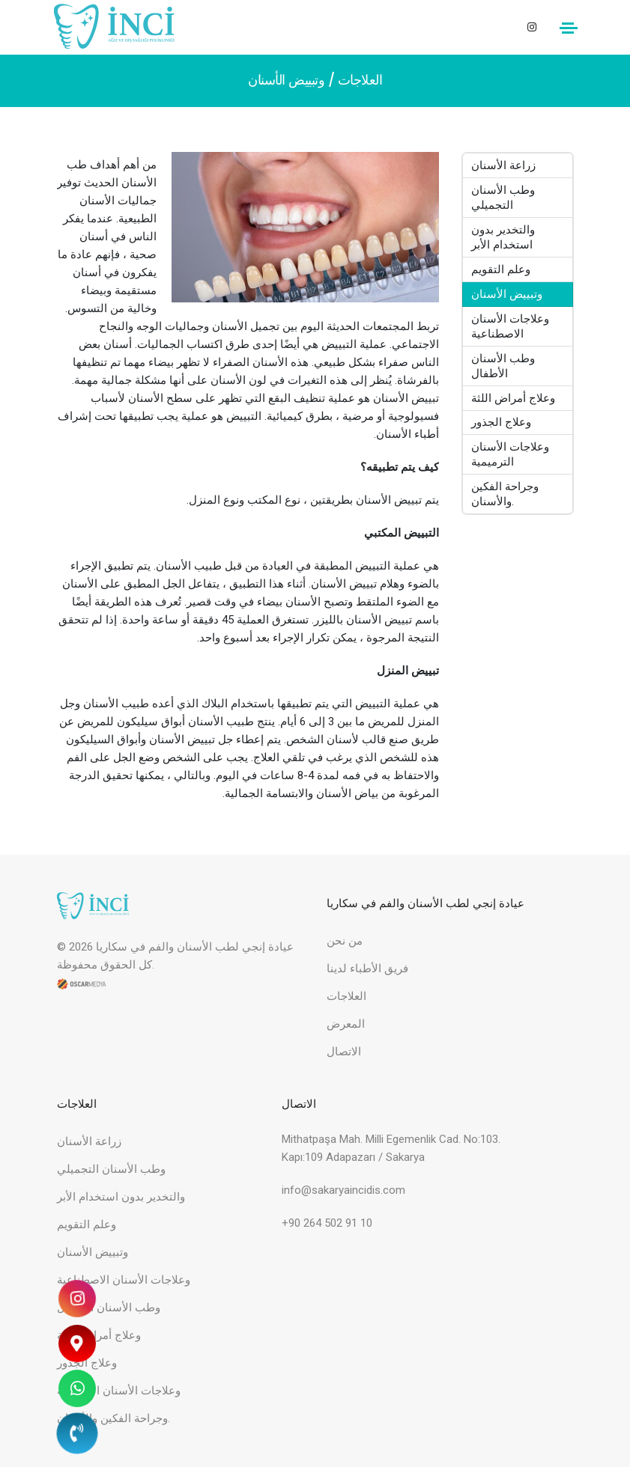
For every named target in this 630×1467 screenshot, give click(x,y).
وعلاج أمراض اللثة (514, 398)
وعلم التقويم (501, 269)
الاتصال (344, 1051)
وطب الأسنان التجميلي (504, 197)
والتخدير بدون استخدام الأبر (504, 237)
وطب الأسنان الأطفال (504, 366)
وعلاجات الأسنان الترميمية (511, 455)
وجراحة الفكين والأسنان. (505, 495)
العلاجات (360, 79)
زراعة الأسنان (504, 165)
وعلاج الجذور (502, 423)
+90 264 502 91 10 (327, 1223)
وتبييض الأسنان (507, 294)
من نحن (345, 941)
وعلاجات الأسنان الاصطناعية (511, 326)
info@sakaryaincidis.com (343, 1190)
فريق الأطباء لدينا (367, 968)
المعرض (346, 1024)
